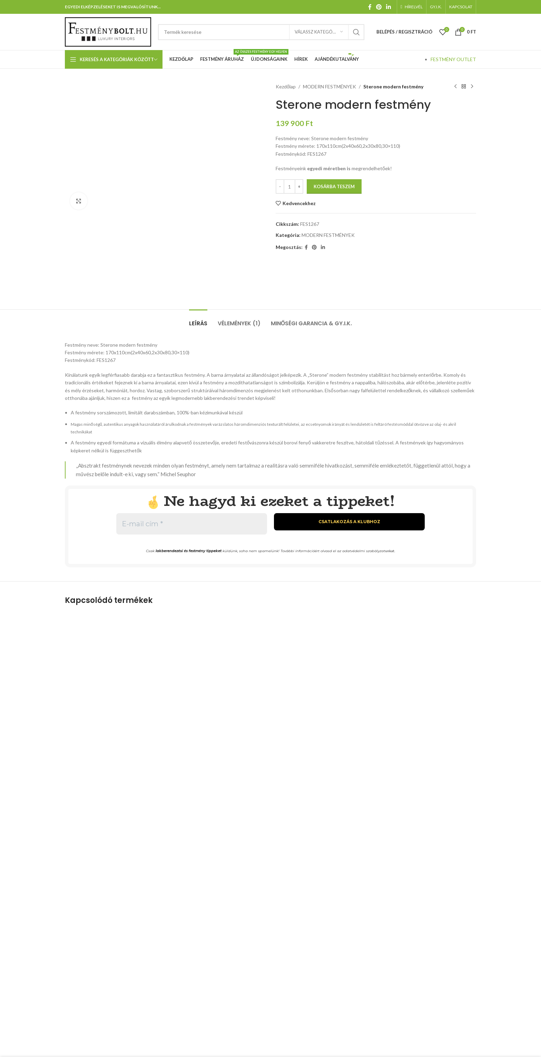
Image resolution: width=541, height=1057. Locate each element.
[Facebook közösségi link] (370, 7)
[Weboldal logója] (108, 31)
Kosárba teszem (334, 186)
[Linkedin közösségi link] (388, 7)
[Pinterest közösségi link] (379, 7)
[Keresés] (261, 32)
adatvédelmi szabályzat (363, 551)
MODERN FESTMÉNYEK (329, 86)
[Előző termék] (455, 87)
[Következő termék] (472, 87)
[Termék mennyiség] (289, 186)
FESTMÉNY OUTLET (453, 59)
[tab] (198, 319)
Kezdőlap (286, 86)
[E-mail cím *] (191, 524)
